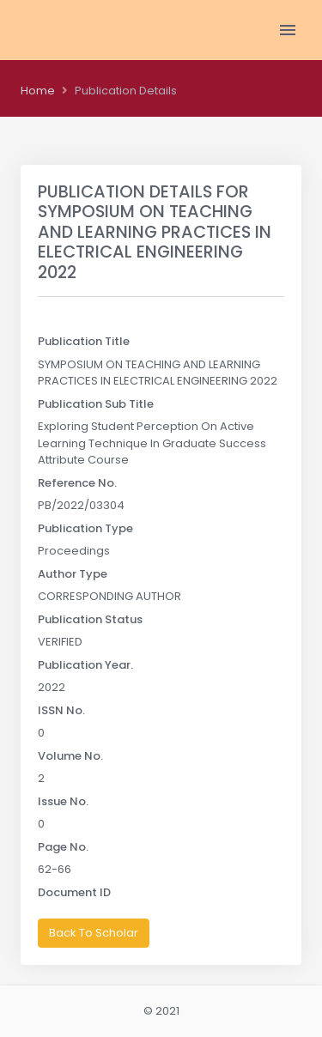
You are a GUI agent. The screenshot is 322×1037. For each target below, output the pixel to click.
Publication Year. (85, 665)
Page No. (63, 847)
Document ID (74, 892)
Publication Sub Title (96, 404)
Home (38, 90)
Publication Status (90, 619)
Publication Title (84, 341)
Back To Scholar (93, 933)
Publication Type (85, 528)
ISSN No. (61, 710)
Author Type (72, 574)
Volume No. (70, 756)
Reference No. (77, 483)
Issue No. (63, 801)
